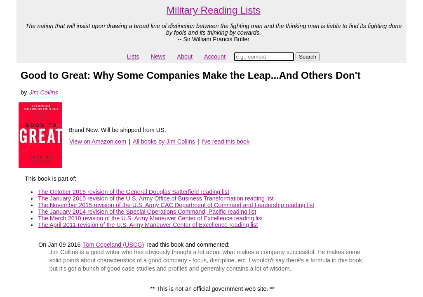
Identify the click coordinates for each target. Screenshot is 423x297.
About (185, 56)
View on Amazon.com (97, 141)
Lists (133, 56)
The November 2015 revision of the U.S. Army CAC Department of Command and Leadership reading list (176, 205)
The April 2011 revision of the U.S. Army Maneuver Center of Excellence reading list (148, 225)
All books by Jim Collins (164, 141)
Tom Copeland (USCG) (113, 244)
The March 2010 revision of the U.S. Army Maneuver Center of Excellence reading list (150, 218)
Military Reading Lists (214, 10)
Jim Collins (43, 92)
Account (215, 56)
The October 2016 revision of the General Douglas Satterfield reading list (133, 192)
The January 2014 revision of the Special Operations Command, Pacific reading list (147, 211)
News (157, 56)
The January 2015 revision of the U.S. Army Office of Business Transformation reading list (156, 198)
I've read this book (225, 141)
